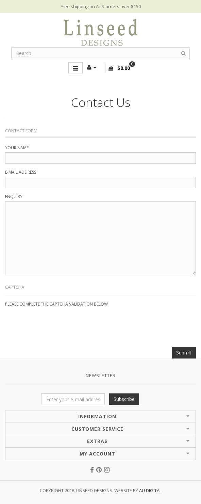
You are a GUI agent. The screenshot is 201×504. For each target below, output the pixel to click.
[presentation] (56, 322)
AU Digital (150, 490)
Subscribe (124, 399)
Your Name (17, 148)
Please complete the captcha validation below (56, 304)
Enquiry (13, 196)
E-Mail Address (20, 172)
